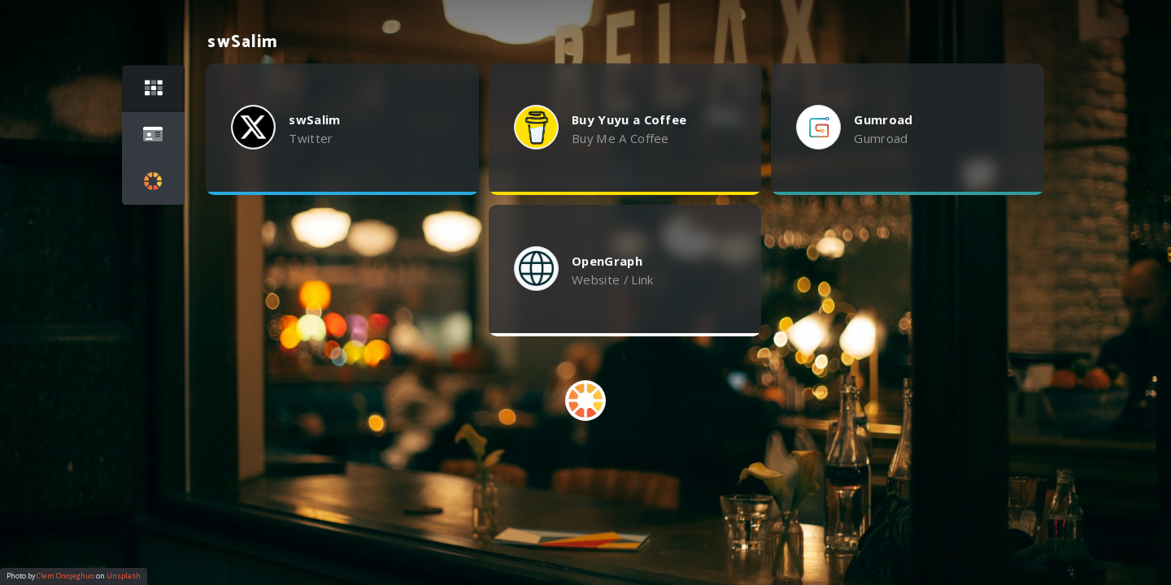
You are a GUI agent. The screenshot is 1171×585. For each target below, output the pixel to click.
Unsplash (124, 576)
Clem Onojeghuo (65, 576)
